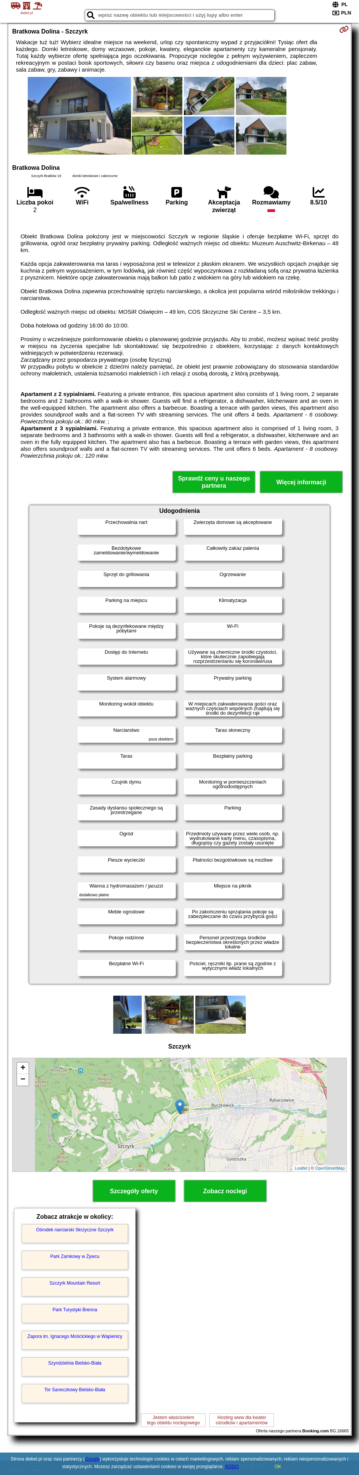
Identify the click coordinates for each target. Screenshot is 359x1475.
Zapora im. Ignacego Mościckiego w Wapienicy (74, 1336)
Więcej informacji (301, 482)
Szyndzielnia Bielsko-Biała (74, 1363)
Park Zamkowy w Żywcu (74, 1256)
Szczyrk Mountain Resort (74, 1283)
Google (92, 1459)
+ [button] (23, 1068)
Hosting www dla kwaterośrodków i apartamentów (242, 1420)
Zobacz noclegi (225, 1191)
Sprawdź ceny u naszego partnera (214, 482)
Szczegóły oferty (134, 1191)
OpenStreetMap (330, 1168)
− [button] (23, 1079)
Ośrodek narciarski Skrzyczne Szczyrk (75, 1229)
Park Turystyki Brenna (74, 1309)
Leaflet (301, 1168)
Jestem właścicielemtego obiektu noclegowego (173, 1420)
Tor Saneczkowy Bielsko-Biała (74, 1389)
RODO (232, 1466)
